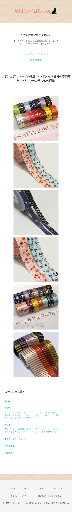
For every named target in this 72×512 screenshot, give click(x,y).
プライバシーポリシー (20, 496)
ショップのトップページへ (36, 54)
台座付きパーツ (25, 429)
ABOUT (27, 489)
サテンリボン (30, 412)
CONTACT (57, 489)
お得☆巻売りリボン (13, 418)
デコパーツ (10, 429)
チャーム (39, 429)
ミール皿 (34, 432)
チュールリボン (33, 415)
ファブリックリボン (13, 415)
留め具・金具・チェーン (15, 439)
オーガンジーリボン (48, 412)
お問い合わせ (36, 60)
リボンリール (32, 418)
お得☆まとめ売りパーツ (15, 432)
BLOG (42, 489)
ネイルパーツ (53, 429)
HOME (13, 489)
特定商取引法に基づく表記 (50, 496)
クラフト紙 (10, 446)
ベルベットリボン (51, 415)
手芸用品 (9, 453)
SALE (7, 401)
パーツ (8, 425)
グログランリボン (12, 412)
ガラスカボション (49, 432)
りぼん (8, 408)
